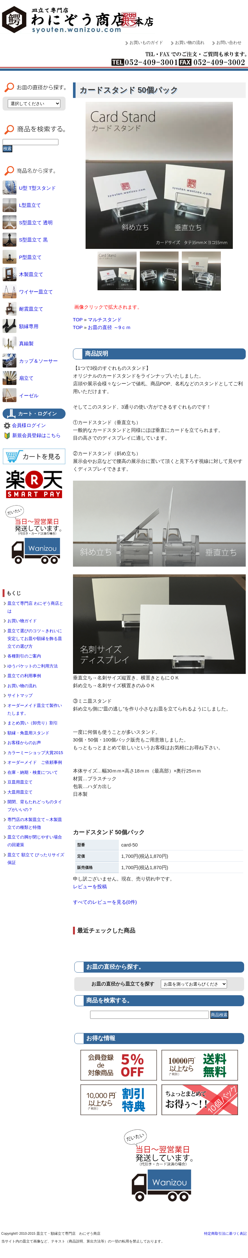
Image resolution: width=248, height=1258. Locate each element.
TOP (78, 319)
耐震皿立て (23, 309)
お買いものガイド (146, 42)
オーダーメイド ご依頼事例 (34, 762)
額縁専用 (20, 326)
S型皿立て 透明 (28, 222)
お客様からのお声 (24, 742)
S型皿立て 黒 (25, 239)
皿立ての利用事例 (24, 675)
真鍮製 (18, 343)
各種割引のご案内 (24, 656)
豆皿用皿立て (20, 782)
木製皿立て (23, 274)
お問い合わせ (229, 42)
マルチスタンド (105, 319)
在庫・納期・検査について (32, 772)
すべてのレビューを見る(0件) (105, 902)
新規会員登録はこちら (36, 435)
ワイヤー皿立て (28, 291)
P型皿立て (22, 257)
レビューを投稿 (90, 886)
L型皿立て (22, 205)
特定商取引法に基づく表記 (225, 1233)
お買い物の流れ (189, 42)
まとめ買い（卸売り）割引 (32, 722)
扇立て (18, 378)
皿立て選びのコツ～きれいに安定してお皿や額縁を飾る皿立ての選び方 (34, 638)
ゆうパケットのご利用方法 (32, 666)
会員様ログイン (29, 425)
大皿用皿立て (20, 792)
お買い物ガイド (22, 620)
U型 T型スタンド (29, 188)
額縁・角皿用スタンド (28, 732)
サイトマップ (20, 695)
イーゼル (20, 395)
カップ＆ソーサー (30, 361)
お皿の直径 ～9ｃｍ (109, 327)
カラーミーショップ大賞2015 (35, 752)
